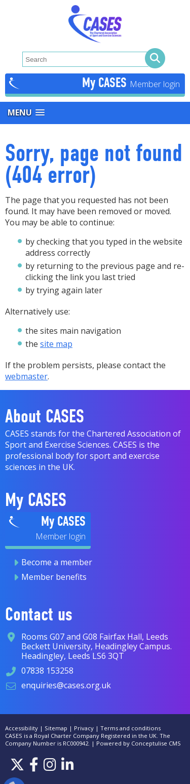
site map (56, 343)
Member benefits (54, 576)
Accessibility (21, 728)
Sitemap (56, 728)
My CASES (106, 82)
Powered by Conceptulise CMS (138, 743)
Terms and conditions (130, 728)
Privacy (84, 728)
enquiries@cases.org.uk (66, 685)
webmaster (26, 376)
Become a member (56, 562)
